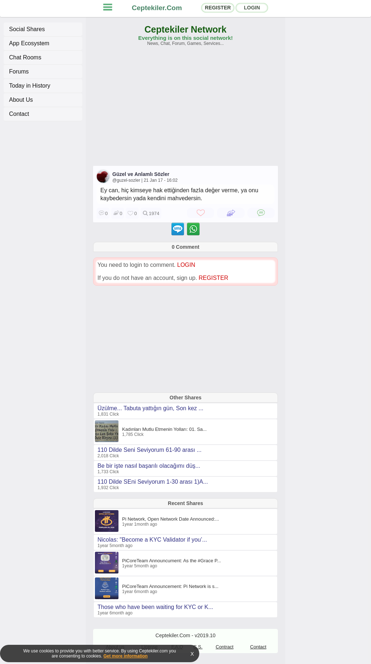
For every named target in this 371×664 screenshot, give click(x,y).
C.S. (198, 647)
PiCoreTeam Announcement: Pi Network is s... (170, 586)
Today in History (29, 86)
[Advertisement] (185, 109)
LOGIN (252, 7)
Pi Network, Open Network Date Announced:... (170, 519)
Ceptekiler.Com (157, 8)
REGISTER (218, 7)
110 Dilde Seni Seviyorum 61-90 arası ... (149, 450)
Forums (19, 71)
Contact (19, 114)
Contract (224, 647)
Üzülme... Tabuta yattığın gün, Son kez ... (150, 408)
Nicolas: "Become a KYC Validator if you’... (152, 540)
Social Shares (27, 29)
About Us (21, 100)
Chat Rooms (25, 57)
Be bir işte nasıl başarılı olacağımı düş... (148, 466)
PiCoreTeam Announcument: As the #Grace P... (171, 560)
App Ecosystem (29, 43)
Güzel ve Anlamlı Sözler (140, 174)
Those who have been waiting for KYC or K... (155, 607)
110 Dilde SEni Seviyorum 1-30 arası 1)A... (152, 482)
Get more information (125, 656)
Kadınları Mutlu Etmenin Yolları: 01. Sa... (164, 429)
